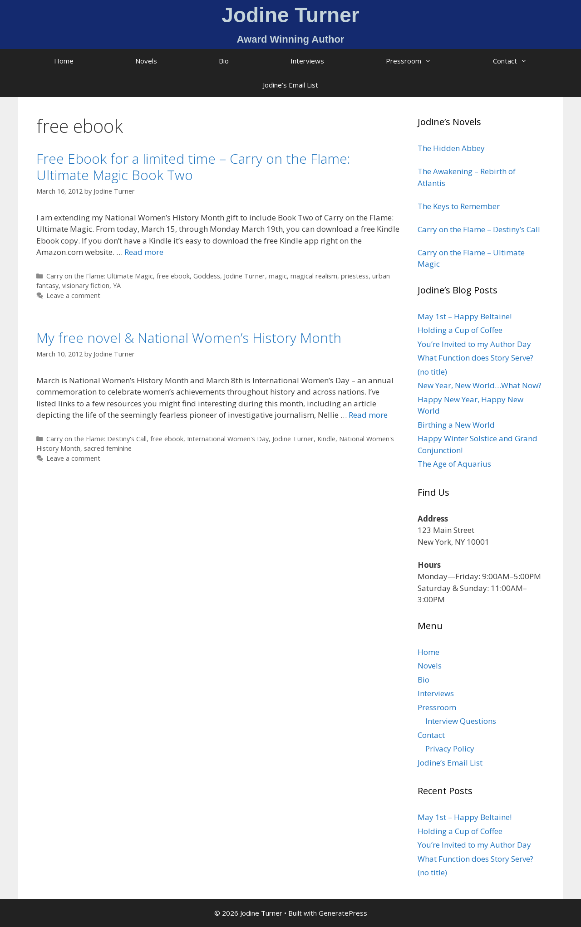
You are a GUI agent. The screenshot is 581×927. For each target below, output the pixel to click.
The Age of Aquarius (454, 464)
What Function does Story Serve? (475, 357)
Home (64, 60)
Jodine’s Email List (290, 84)
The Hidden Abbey (451, 148)
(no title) (432, 371)
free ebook (173, 276)
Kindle (326, 438)
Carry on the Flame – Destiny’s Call (479, 229)
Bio (224, 60)
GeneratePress (343, 912)
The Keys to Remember (459, 206)
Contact (525, 61)
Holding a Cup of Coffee (460, 330)
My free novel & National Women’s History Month (188, 337)
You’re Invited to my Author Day (474, 344)
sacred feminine (108, 448)
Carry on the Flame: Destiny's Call (96, 438)
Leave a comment (73, 295)
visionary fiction (85, 285)
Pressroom (424, 61)
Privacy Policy (449, 748)
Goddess (206, 276)
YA (117, 285)
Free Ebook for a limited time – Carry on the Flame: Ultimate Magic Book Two (193, 166)
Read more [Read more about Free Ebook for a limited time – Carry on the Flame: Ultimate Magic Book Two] (143, 252)
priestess (355, 276)
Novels (146, 60)
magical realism (313, 276)
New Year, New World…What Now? (480, 385)
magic (278, 276)
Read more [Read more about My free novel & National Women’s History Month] (368, 415)
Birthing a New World (456, 425)
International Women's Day (228, 438)
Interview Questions (460, 721)
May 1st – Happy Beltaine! (465, 316)
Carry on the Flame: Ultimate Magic (99, 276)
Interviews (307, 60)
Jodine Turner (244, 276)
